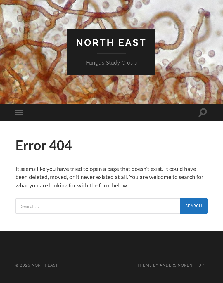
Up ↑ (202, 265)
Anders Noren (176, 265)
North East (111, 42)
